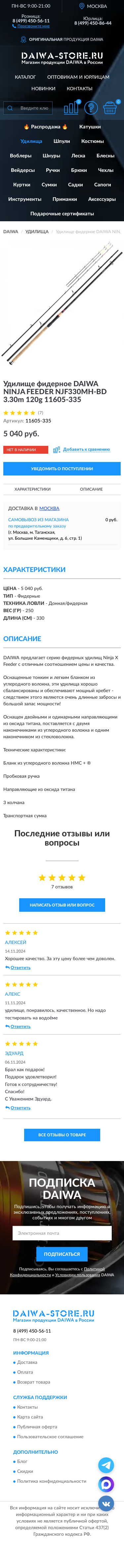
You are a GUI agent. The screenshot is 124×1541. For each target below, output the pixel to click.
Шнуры (51, 155)
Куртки (21, 184)
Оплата (25, 1372)
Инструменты (24, 199)
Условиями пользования (77, 1275)
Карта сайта (30, 1417)
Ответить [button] (17, 967)
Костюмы (92, 141)
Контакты (80, 89)
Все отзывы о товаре (62, 1135)
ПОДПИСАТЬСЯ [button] (62, 1254)
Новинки (43, 89)
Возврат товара (33, 1382)
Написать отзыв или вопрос (62, 905)
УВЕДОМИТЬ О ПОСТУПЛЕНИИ (62, 469)
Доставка (27, 1363)
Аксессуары (102, 199)
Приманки (65, 199)
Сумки (49, 184)
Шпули (62, 141)
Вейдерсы (23, 170)
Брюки (79, 170)
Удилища (31, 141)
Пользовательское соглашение (50, 1437)
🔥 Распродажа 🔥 (45, 126)
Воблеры (20, 155)
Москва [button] (49, 508)
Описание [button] (91, 489)
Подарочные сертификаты (62, 213)
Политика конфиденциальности (51, 1481)
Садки (75, 184)
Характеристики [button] (33, 489)
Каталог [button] (25, 77)
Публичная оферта (37, 1427)
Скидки (25, 1471)
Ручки (53, 170)
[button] (31, 26)
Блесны (105, 155)
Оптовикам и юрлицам (78, 77)
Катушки (90, 126)
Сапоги (102, 184)
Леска (78, 155)
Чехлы (105, 170)
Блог (22, 1461)
